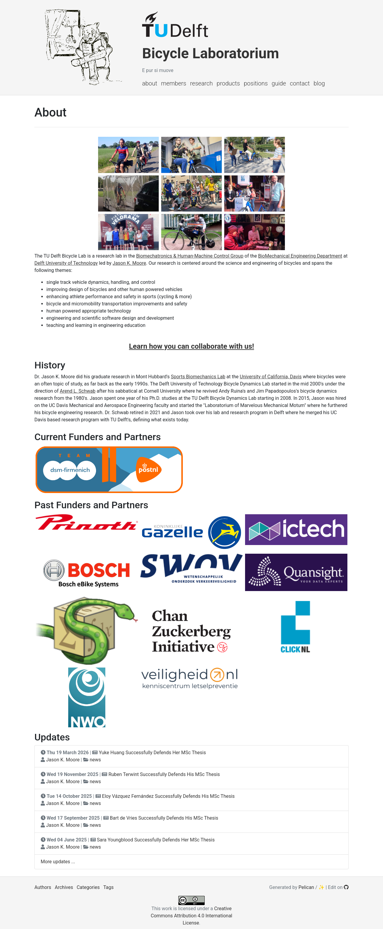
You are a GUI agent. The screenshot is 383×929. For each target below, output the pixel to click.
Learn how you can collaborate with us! (191, 346)
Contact (300, 83)
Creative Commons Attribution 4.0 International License (191, 916)
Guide (279, 83)
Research (201, 83)
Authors (42, 887)
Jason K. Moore (129, 263)
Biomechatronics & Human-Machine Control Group (189, 256)
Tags (108, 887)
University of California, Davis (271, 376)
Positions (256, 83)
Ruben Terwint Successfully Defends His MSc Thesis (164, 774)
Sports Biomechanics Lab (198, 376)
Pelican (306, 887)
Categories (88, 887)
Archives (64, 887)
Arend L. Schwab (77, 391)
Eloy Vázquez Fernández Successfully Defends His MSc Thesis (168, 796)
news (95, 760)
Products (228, 83)
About (149, 83)
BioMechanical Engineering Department (300, 256)
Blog (319, 83)
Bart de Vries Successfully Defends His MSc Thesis (164, 818)
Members (173, 83)
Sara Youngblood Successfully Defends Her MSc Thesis (156, 840)
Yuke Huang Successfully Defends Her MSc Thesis (152, 752)
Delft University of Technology (66, 263)
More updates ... (58, 861)
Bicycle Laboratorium (210, 53)
